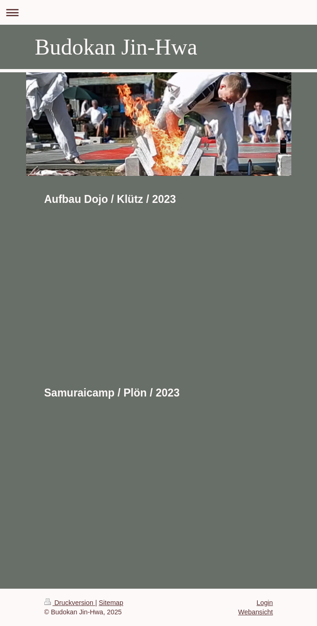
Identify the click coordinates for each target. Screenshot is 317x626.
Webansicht (255, 612)
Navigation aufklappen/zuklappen (158, 12)
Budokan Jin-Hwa (116, 47)
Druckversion (69, 602)
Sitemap (111, 602)
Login (265, 602)
